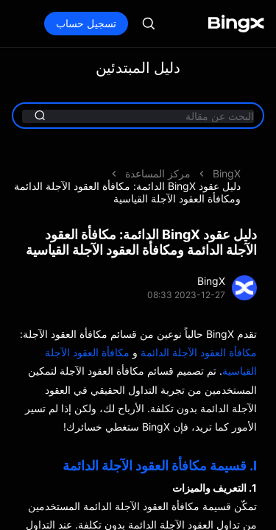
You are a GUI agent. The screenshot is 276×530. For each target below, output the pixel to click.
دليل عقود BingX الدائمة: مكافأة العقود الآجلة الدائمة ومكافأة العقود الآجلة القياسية (127, 192)
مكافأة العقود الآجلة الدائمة (199, 352)
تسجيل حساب (86, 23)
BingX (227, 173)
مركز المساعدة (158, 173)
